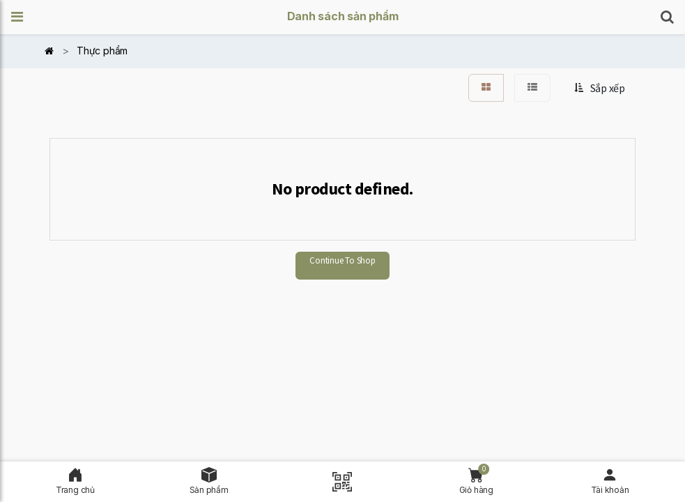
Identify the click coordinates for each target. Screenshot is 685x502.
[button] (21, 17)
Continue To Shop (342, 260)
